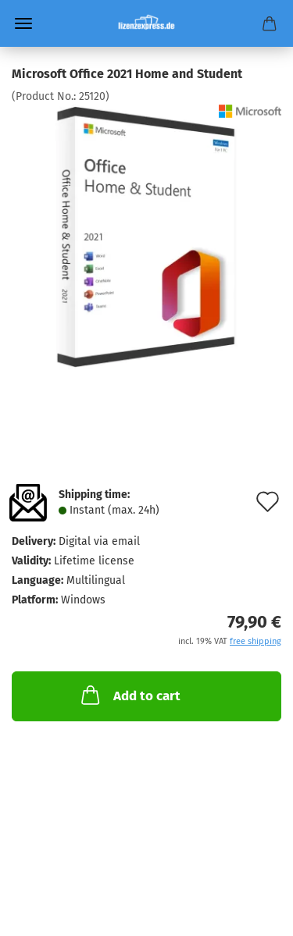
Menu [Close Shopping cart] (23, 23)
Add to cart (129, 694)
